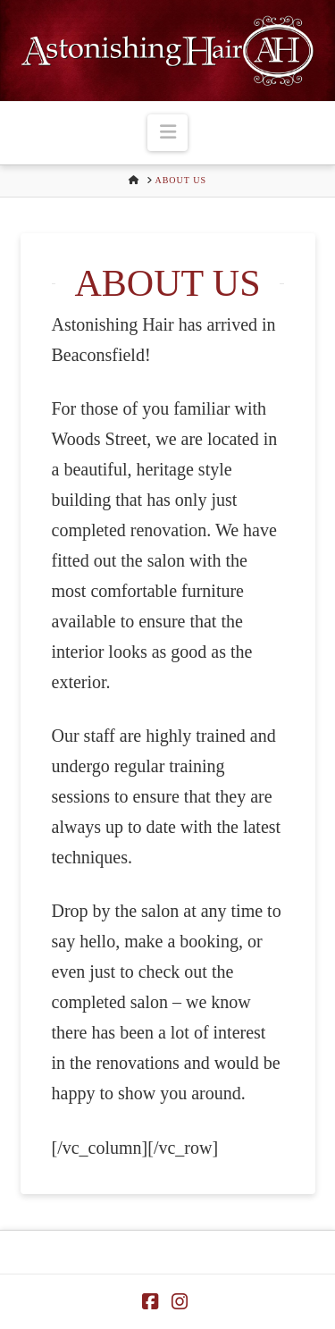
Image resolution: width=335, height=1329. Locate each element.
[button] (167, 132)
